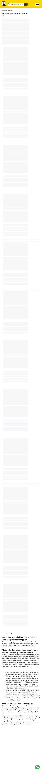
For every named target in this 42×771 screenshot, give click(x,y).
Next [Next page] (12, 633)
